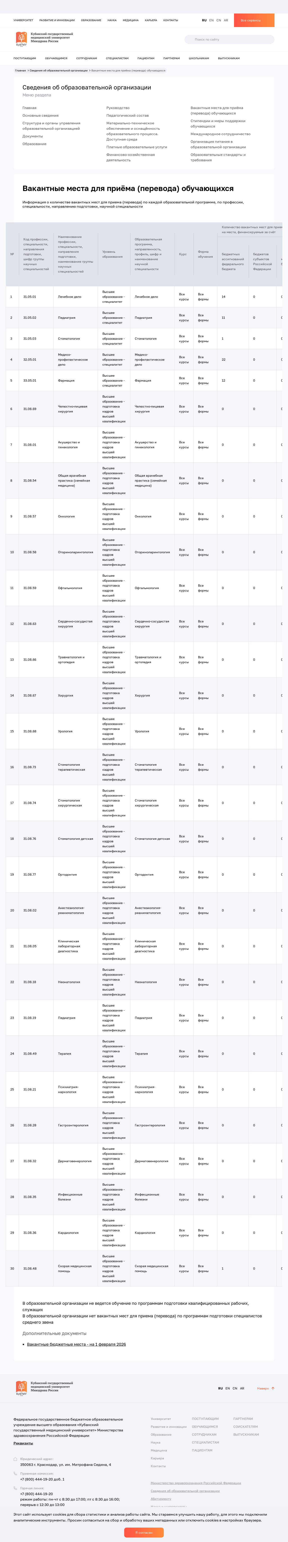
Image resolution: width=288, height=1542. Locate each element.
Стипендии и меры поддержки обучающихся (218, 123)
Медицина (131, 20)
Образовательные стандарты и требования (218, 157)
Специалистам (117, 58)
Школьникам (199, 58)
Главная (29, 107)
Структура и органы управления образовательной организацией (51, 126)
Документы (32, 136)
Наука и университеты (169, 1506)
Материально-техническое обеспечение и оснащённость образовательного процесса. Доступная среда (133, 131)
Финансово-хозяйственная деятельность (130, 157)
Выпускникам (229, 58)
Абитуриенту (161, 1499)
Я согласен (144, 1532)
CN (218, 20)
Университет (23, 20)
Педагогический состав (127, 115)
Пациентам (145, 58)
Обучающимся (56, 58)
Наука (112, 20)
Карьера (151, 20)
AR (226, 20)
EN (211, 20)
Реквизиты (23, 1443)
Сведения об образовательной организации (185, 1491)
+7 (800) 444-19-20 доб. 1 (42, 1479)
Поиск (189, 39)
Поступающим (25, 58)
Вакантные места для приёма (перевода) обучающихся (217, 110)
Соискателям (245, 1426)
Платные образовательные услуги (136, 147)
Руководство (118, 107)
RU (204, 20)
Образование (91, 20)
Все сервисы (251, 20)
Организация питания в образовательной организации (218, 144)
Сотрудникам (86, 58)
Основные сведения (40, 115)
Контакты (170, 20)
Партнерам (171, 58)
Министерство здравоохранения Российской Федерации (196, 1483)
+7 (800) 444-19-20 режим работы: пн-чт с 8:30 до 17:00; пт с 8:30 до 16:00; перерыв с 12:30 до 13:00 (70, 1499)
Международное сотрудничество (221, 134)
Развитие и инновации (57, 20)
